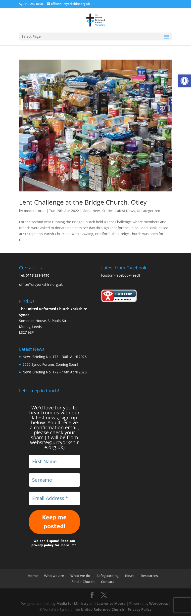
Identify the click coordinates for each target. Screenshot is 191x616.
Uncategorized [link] (148, 210)
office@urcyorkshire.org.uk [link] (41, 284)
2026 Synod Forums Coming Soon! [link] (50, 364)
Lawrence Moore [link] (110, 603)
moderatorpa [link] (35, 210)
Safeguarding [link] (107, 575)
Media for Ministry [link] (73, 603)
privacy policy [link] (42, 545)
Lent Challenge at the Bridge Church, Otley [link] (83, 202)
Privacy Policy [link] (139, 609)
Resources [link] (149, 575)
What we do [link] (80, 575)
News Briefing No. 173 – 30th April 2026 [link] (55, 356)
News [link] (129, 575)
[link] (184, 80)
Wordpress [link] (158, 603)
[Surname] (54, 480)
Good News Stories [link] (98, 210)
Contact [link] (107, 581)
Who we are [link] (54, 575)
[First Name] (54, 461)
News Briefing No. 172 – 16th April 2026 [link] (55, 372)
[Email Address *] (54, 498)
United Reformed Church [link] (102, 609)
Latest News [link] (125, 210)
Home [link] (33, 575)
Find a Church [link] (83, 581)
